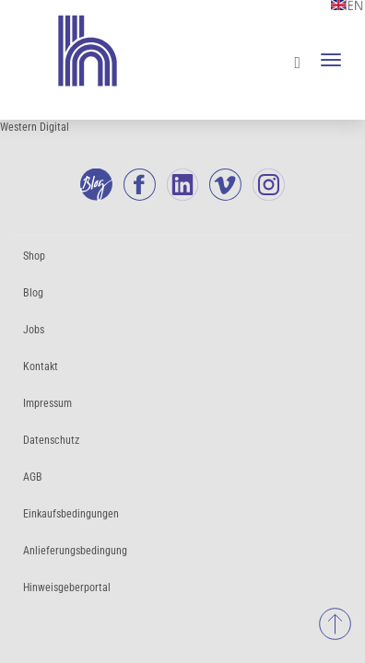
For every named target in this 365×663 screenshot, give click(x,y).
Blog (33, 292)
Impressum (47, 403)
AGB (32, 477)
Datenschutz (51, 440)
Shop (34, 256)
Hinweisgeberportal (67, 587)
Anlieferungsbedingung (75, 550)
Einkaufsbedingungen (71, 513)
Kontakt (40, 366)
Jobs (33, 329)
